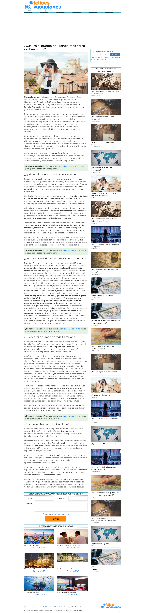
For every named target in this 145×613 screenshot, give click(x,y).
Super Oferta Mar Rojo (31, 592)
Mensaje (29, 503)
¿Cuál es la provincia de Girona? (104, 372)
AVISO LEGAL (47, 607)
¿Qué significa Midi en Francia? (103, 444)
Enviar (56, 519)
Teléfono (62, 498)
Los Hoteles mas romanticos (66, 592)
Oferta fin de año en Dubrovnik (67, 569)
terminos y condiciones (109, 57)
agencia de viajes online (69, 166)
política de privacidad (98, 59)
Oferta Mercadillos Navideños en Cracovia (37, 569)
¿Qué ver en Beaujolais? (101, 395)
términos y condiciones (60, 514)
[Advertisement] (72, 29)
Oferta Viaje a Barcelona (32, 545)
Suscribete (115, 54)
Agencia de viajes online (32, 607)
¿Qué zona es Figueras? (100, 544)
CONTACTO (58, 607)
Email (30, 498)
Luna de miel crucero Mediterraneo (68, 545)
